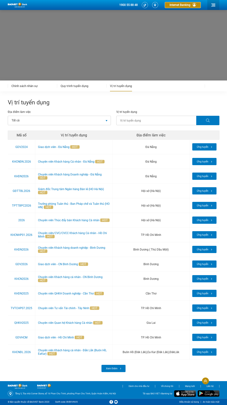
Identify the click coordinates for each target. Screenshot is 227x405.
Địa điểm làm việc (19, 112)
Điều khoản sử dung (189, 402)
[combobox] (59, 120)
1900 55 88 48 (128, 5)
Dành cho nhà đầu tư (139, 386)
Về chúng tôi (167, 386)
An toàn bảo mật (211, 402)
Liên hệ (210, 386)
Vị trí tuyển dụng (126, 112)
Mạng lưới (190, 386)
